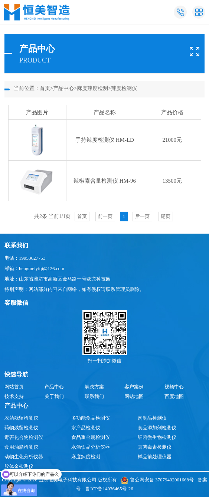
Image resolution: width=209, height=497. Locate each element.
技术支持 (14, 396)
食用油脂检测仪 (21, 447)
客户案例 (134, 386)
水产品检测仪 (85, 427)
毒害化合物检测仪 (23, 437)
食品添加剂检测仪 (157, 427)
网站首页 (14, 386)
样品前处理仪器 (155, 456)
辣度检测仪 (124, 88)
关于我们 (54, 396)
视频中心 (174, 386)
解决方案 (94, 386)
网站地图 (134, 396)
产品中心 (63, 88)
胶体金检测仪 (18, 466)
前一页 (105, 216)
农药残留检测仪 (21, 418)
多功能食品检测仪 (90, 418)
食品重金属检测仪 (90, 437)
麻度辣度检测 (92, 88)
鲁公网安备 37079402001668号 (157, 479)
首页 (45, 88)
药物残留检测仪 (21, 427)
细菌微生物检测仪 (157, 437)
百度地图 (174, 396)
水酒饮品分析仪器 (90, 447)
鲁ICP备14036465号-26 (109, 488)
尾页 (165, 216)
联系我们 (94, 396)
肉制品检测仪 (152, 418)
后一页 (142, 216)
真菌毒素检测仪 (155, 447)
